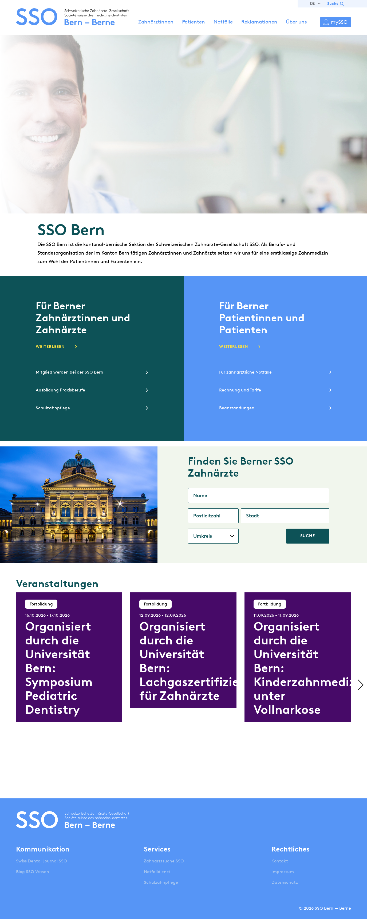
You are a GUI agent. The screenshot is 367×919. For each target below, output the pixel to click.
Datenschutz (284, 882)
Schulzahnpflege (53, 407)
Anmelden (335, 22)
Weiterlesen (50, 346)
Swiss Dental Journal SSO (41, 860)
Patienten (193, 22)
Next (359, 685)
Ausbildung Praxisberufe (60, 390)
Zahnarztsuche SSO (164, 860)
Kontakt (279, 860)
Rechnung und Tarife (240, 390)
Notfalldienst (157, 871)
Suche (332, 3)
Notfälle (223, 22)
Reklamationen (259, 22)
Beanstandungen (236, 407)
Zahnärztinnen (155, 22)
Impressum (282, 871)
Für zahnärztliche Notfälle (245, 372)
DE (312, 3)
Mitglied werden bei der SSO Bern (69, 372)
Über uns (296, 22)
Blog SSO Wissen (32, 871)
